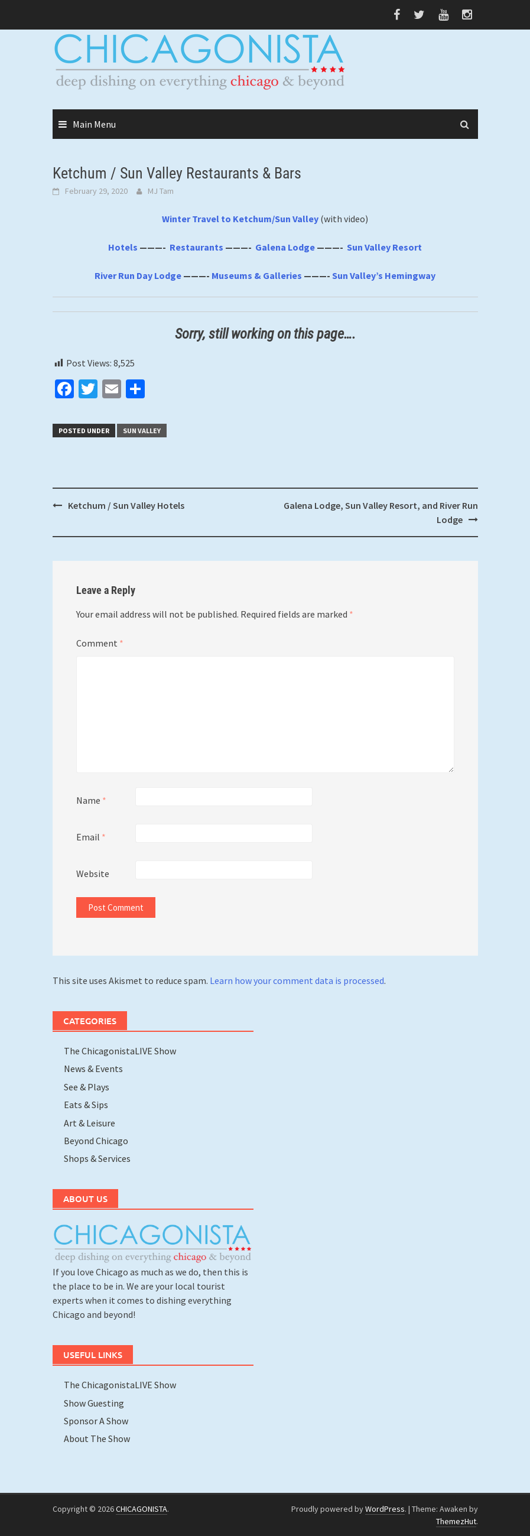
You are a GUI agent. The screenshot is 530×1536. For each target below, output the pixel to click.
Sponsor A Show (96, 1421)
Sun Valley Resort (384, 247)
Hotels (123, 247)
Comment (99, 643)
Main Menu (94, 124)
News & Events (93, 1068)
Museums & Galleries (257, 275)
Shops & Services (97, 1158)
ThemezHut (456, 1521)
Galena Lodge (285, 247)
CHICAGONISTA (141, 1508)
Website (92, 873)
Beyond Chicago (96, 1141)
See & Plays (86, 1087)
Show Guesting (94, 1403)
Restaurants (196, 247)
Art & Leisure (89, 1123)
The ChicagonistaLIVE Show (120, 1051)
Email (91, 837)
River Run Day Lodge (138, 275)
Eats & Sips (86, 1104)
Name (91, 800)
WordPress (385, 1508)
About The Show (97, 1438)
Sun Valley (142, 430)
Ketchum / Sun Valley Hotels (126, 505)
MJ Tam (161, 191)
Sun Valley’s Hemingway (383, 275)
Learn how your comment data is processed (297, 980)
